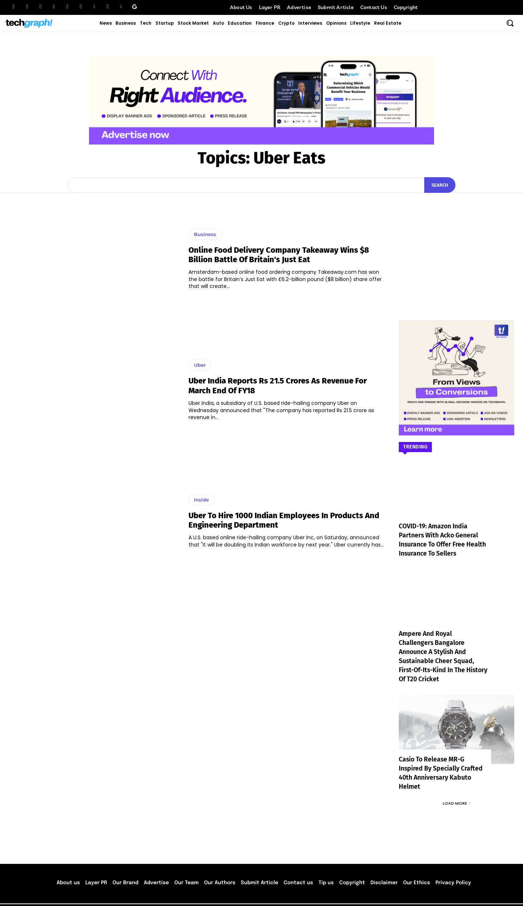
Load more (456, 785)
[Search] (439, 185)
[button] (510, 23)
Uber (200, 365)
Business (205, 234)
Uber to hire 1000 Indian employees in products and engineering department (283, 520)
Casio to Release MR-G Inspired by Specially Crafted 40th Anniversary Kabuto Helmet (441, 759)
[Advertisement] (456, 245)
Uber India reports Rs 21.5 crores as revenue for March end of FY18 (277, 385)
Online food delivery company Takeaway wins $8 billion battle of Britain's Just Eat (278, 254)
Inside (201, 500)
